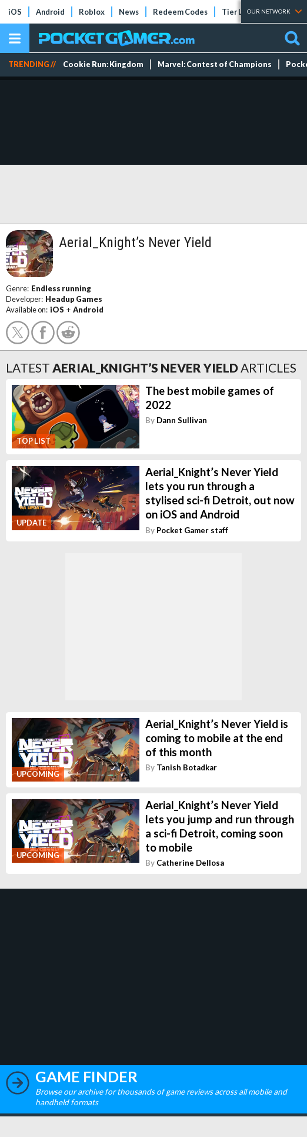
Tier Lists (238, 11)
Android (50, 11)
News (129, 11)
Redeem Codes (180, 11)
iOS (15, 11)
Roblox (92, 11)
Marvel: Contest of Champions (215, 64)
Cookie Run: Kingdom (103, 64)
